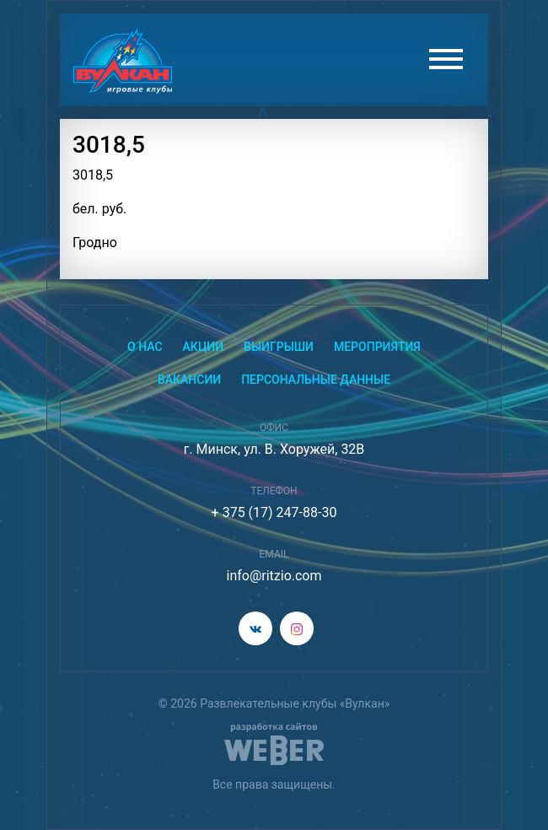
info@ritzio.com (273, 576)
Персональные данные (315, 379)
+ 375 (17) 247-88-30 (274, 512)
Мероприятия (377, 346)
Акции (203, 346)
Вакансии (189, 379)
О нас (145, 346)
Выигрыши (279, 346)
